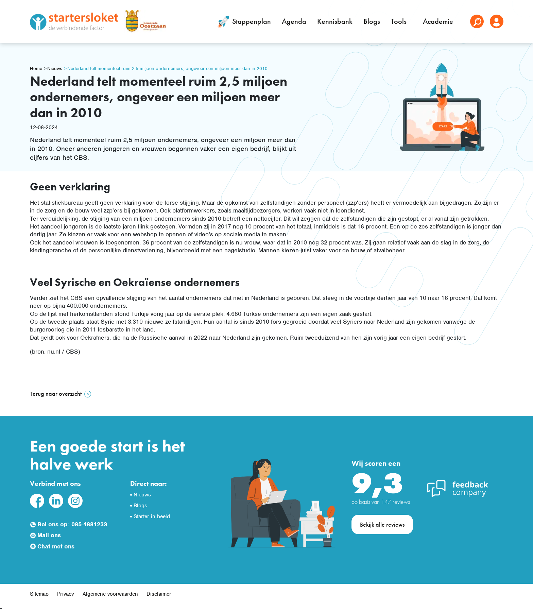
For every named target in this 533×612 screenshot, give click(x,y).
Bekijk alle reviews (382, 524)
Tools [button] (399, 21)
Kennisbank (335, 21)
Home (36, 68)
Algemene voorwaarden (110, 594)
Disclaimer (159, 594)
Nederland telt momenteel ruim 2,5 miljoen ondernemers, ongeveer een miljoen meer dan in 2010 (167, 68)
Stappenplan (243, 22)
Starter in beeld (152, 516)
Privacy (65, 594)
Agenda (294, 21)
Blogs (371, 21)
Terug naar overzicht (56, 393)
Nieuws (54, 68)
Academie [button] (439, 21)
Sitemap (39, 594)
